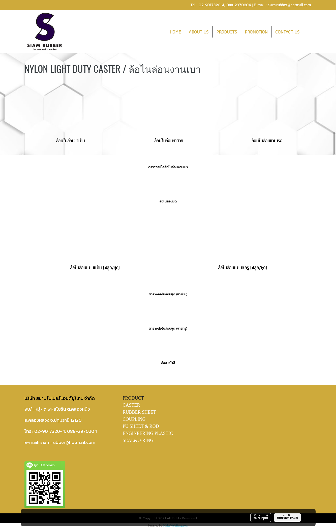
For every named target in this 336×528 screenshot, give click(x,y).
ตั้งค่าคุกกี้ (261, 517)
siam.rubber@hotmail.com (289, 5)
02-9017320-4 (211, 5)
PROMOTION (256, 32)
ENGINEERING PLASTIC (148, 433)
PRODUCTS (226, 32)
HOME (175, 32)
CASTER (131, 405)
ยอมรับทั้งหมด (287, 517)
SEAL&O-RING (138, 440)
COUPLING (134, 419)
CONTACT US (287, 32)
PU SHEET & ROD (141, 426)
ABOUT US (198, 32)
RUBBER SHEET (139, 412)
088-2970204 (238, 5)
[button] (308, 32)
